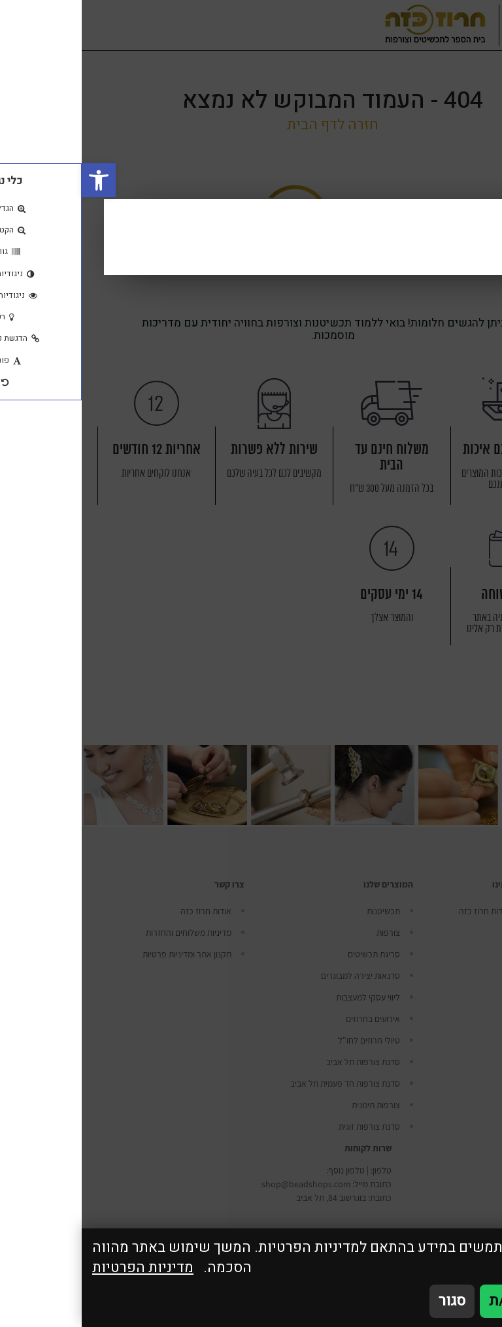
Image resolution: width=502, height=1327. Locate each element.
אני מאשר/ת (444, 1300)
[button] (17, 180)
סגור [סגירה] (370, 1300)
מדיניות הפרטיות (61, 1268)
